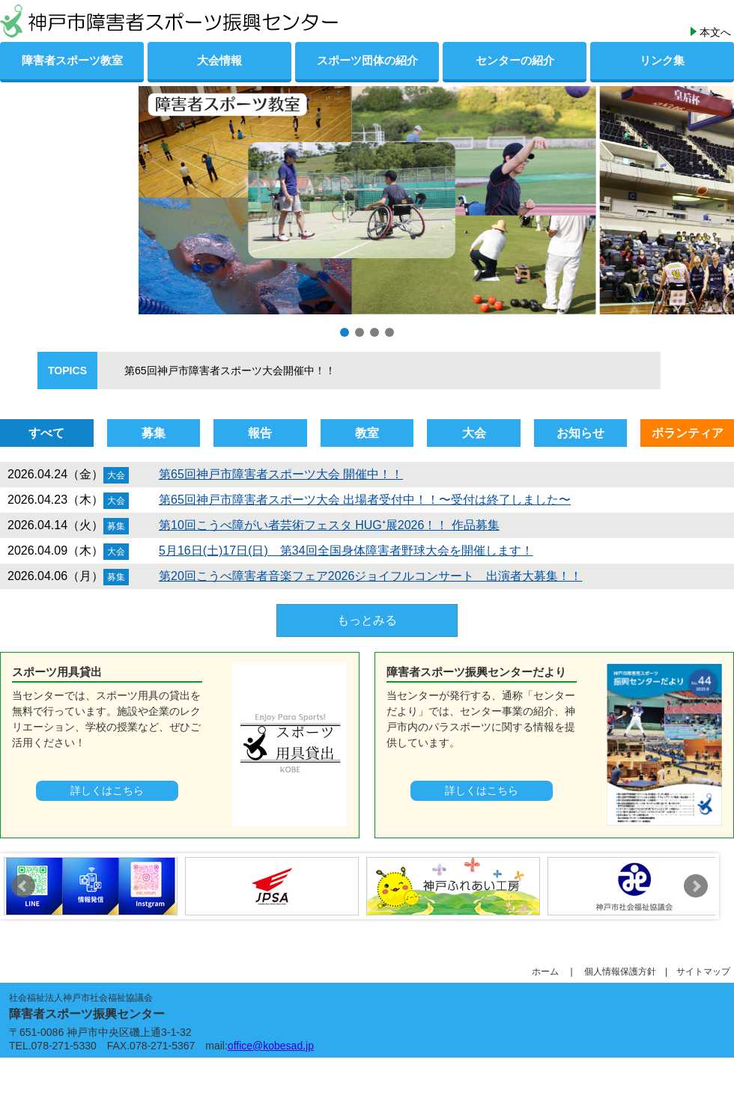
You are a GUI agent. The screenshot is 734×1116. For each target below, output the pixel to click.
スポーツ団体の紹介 (367, 60)
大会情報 (219, 60)
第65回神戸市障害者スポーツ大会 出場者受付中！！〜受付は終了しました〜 (365, 499)
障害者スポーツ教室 (72, 60)
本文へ (715, 32)
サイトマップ (703, 971)
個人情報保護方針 (624, 971)
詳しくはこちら (107, 790)
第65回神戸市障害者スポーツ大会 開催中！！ (281, 474)
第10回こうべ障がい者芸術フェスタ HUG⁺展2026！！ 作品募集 (329, 525)
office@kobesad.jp (271, 1046)
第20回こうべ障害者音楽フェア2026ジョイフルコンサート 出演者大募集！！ (370, 576)
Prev (23, 886)
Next (696, 886)
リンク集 (662, 60)
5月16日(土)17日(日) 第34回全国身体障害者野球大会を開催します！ (346, 550)
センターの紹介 (515, 60)
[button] (344, 332)
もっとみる (367, 620)
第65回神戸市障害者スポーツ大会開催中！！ (219, 370)
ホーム (550, 971)
